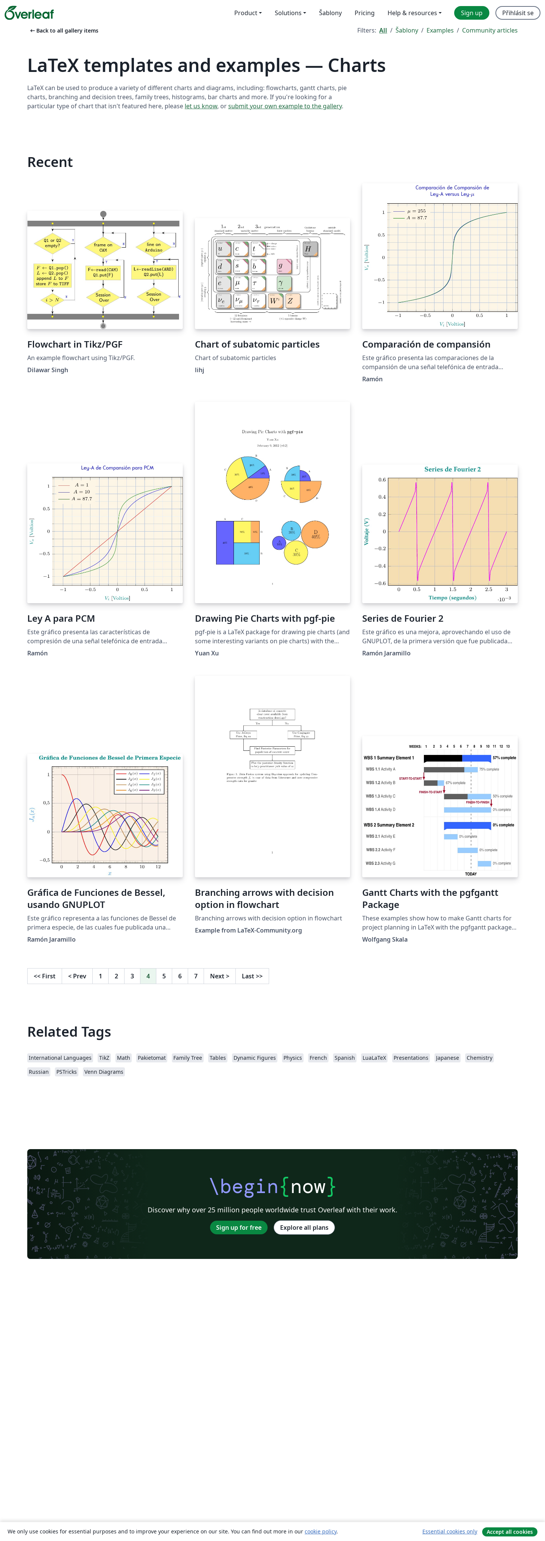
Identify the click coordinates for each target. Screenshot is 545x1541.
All (383, 30)
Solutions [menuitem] (288, 13)
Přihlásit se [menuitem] (518, 13)
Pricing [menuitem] (365, 13)
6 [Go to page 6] (180, 976)
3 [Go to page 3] (132, 976)
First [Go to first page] (45, 976)
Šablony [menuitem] (330, 13)
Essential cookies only (449, 1531)
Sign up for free (239, 1227)
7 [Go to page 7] (196, 976)
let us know (201, 106)
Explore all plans (304, 1227)
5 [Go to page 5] (164, 976)
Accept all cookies (510, 1531)
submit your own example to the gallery (285, 106)
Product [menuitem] (245, 13)
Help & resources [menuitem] (412, 13)
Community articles (490, 30)
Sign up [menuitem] (472, 13)
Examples (440, 30)
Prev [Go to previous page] (77, 976)
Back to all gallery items (63, 30)
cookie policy (320, 1531)
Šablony (407, 30)
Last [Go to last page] (252, 976)
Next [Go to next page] (219, 976)
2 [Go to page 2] (116, 976)
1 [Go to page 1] (100, 976)
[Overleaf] (29, 13)
